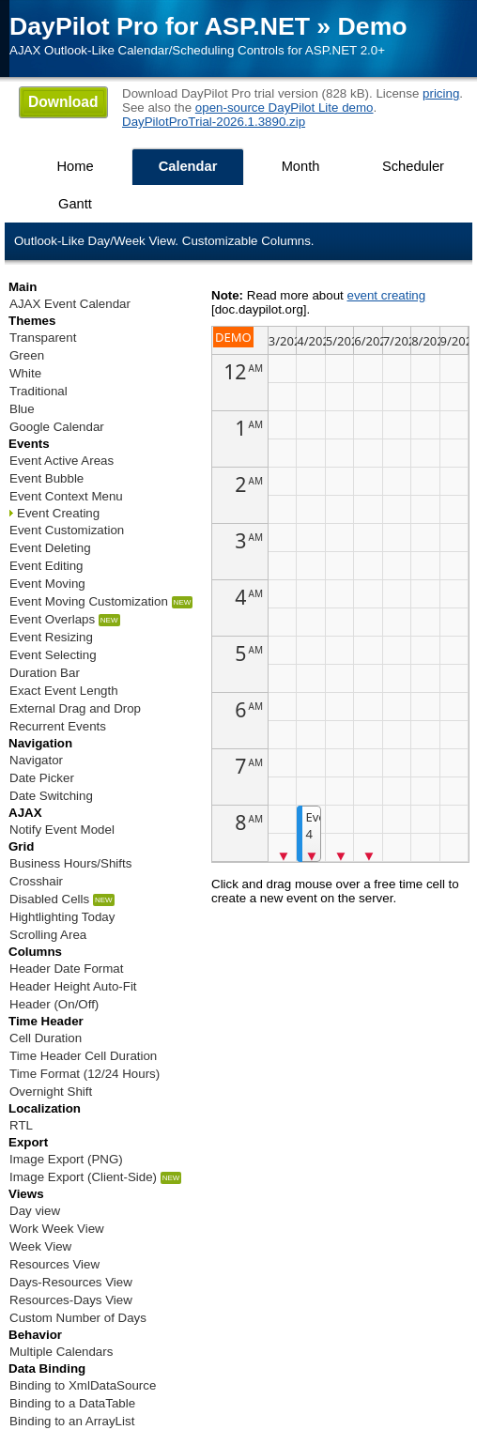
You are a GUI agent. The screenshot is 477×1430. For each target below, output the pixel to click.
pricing (441, 93)
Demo (373, 26)
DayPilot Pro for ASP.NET (159, 26)
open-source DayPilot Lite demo (284, 107)
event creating (385, 295)
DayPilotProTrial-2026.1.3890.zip (213, 122)
